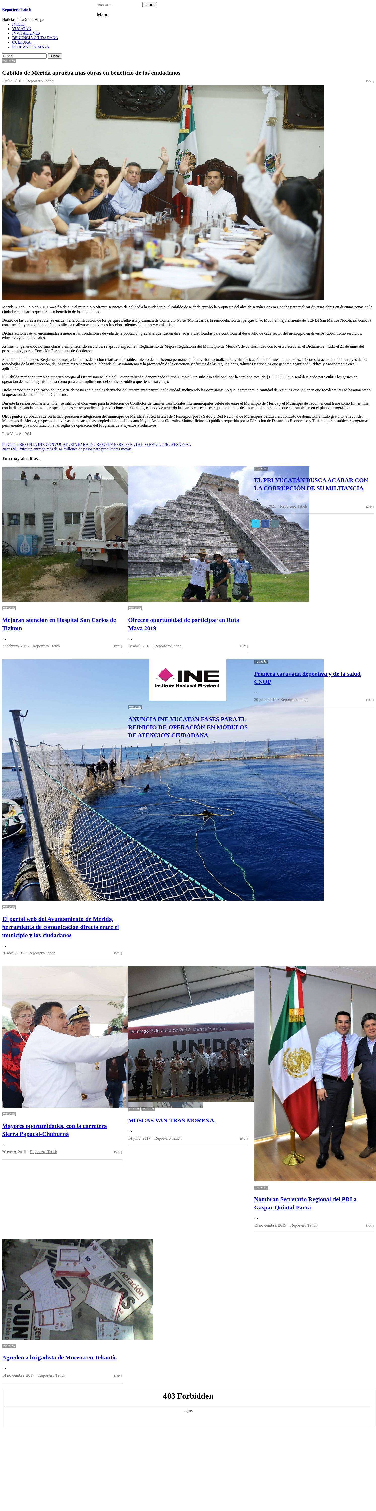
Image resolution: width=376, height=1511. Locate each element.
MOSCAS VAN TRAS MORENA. (172, 1120)
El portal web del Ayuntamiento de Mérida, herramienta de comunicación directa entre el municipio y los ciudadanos (60, 927)
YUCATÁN (21, 29)
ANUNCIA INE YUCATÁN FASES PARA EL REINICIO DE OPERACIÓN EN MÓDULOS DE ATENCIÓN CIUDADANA (188, 727)
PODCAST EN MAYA (30, 47)
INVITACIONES (26, 33)
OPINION (134, 1108)
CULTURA (21, 42)
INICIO (18, 24)
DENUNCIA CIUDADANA (35, 38)
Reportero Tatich (16, 9)
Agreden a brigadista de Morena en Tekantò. (59, 1357)
